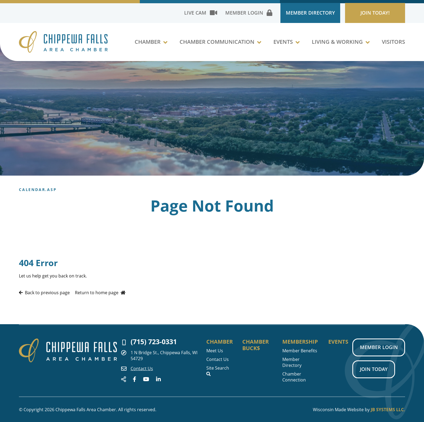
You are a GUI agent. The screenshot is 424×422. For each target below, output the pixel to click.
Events (283, 44)
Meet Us (215, 350)
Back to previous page (44, 293)
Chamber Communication (217, 44)
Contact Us (137, 368)
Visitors (393, 44)
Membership (299, 341)
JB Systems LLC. (388, 410)
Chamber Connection (293, 377)
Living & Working (337, 44)
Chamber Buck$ (256, 344)
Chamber (148, 44)
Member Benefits (298, 350)
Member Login (378, 347)
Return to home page (100, 293)
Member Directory (298, 13)
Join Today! (371, 13)
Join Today (373, 370)
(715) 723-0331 (149, 341)
